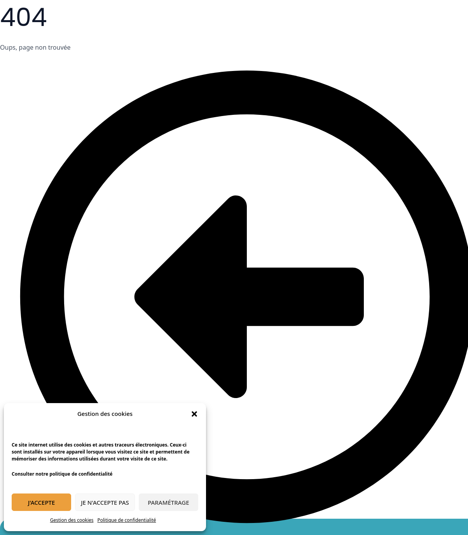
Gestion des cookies (72, 520)
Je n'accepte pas (105, 502)
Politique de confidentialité (127, 520)
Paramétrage (168, 502)
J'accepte (41, 502)
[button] (194, 414)
